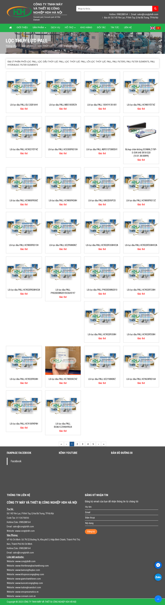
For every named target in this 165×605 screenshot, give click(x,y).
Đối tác (101, 27)
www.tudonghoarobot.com (28, 587)
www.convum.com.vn (25, 596)
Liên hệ (128, 27)
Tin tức (115, 27)
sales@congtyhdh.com (23, 526)
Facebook (16, 461)
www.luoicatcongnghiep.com (29, 583)
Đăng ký (91, 531)
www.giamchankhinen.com (28, 578)
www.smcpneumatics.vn (27, 591)
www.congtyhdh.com (25, 531)
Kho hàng (86, 27)
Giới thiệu (22, 27)
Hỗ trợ (70, 27)
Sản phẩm (39, 27)
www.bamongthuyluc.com (27, 570)
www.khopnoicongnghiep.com (29, 574)
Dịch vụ (55, 27)
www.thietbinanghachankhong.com (32, 565)
